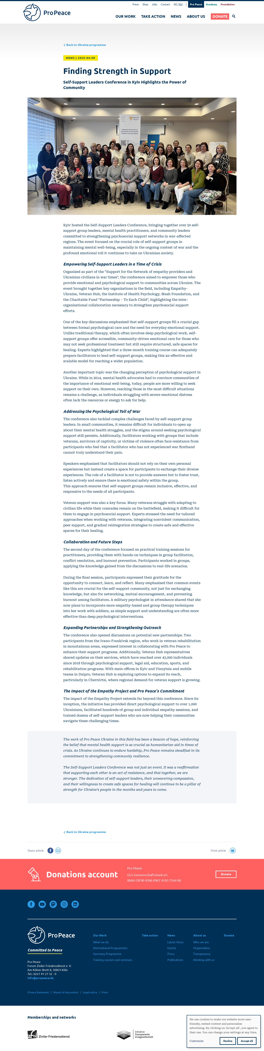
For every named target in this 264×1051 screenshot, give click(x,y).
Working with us (203, 959)
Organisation (201, 948)
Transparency (201, 953)
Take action (153, 16)
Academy (211, 4)
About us (196, 16)
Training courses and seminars (112, 959)
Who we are (201, 942)
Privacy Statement (38, 992)
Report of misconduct (65, 992)
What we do (101, 942)
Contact (165, 4)
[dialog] (223, 1031)
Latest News (175, 942)
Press (136, 4)
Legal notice (90, 992)
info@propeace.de (40, 978)
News (176, 16)
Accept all (247, 1040)
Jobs (154, 4)
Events (171, 948)
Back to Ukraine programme (84, 45)
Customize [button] (196, 1041)
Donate (220, 16)
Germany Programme (107, 953)
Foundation (228, 4)
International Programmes (110, 948)
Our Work (125, 16)
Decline (227, 1040)
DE (175, 4)
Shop (145, 4)
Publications (175, 959)
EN (180, 4)
